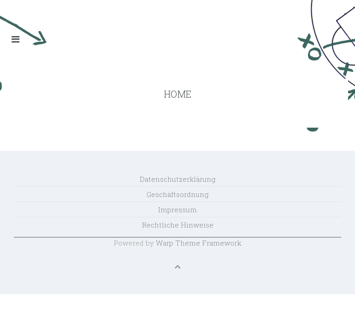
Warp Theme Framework (198, 242)
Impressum (177, 209)
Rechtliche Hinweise (178, 224)
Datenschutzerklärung (177, 179)
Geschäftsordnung (177, 194)
